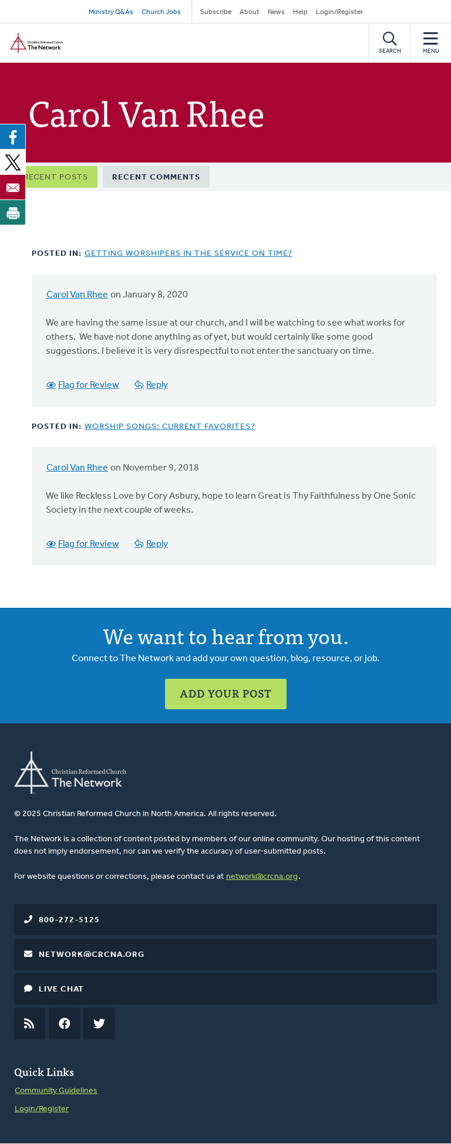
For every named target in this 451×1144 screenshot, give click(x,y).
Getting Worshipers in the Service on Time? (188, 253)
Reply (157, 385)
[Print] (13, 212)
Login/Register (339, 12)
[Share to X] (13, 162)
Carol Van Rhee (77, 295)
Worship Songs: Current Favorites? (170, 426)
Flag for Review (88, 385)
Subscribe (215, 12)
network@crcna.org (262, 876)
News (276, 12)
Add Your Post (226, 693)
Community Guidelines (56, 1091)
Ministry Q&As (111, 12)
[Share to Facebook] (13, 137)
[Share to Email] (13, 187)
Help (300, 12)
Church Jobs (161, 12)
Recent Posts (55, 177)
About (250, 12)
